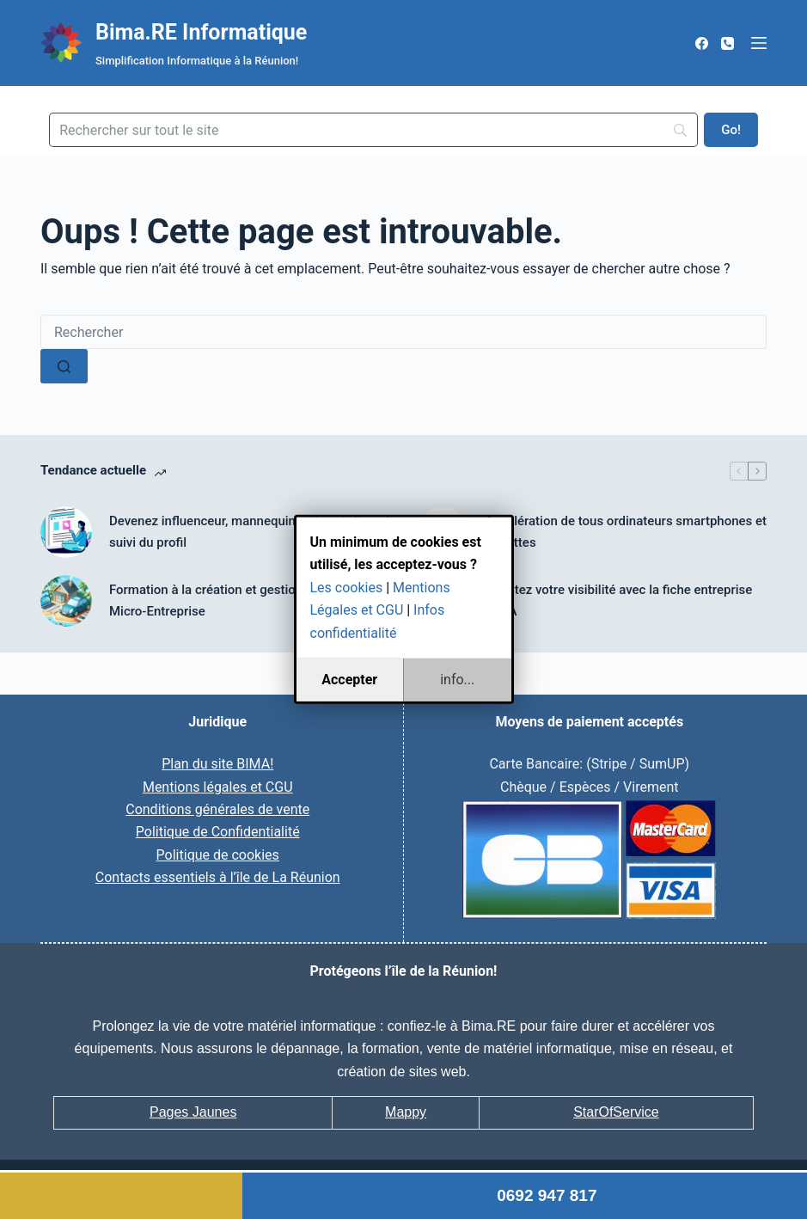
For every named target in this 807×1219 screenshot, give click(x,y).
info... (457, 679)
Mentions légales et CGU (218, 787)
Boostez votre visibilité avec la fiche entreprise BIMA (619, 600)
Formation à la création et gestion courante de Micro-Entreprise (241, 600)
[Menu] (759, 43)
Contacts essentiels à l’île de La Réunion (217, 877)
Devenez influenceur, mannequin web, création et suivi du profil (249, 531)
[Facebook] (701, 43)
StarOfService (616, 1112)
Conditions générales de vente (217, 809)
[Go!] (731, 130)
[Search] (373, 130)
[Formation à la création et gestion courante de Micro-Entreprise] (66, 601)
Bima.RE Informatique (201, 32)
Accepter (349, 679)
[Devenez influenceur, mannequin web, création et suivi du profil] (66, 532)
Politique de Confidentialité (218, 832)
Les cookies (346, 587)
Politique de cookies (217, 855)
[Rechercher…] (403, 332)
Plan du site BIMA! (217, 764)
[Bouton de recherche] (64, 366)
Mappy (405, 1112)
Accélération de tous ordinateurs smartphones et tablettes (626, 531)
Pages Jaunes (193, 1112)
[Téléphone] (727, 43)
